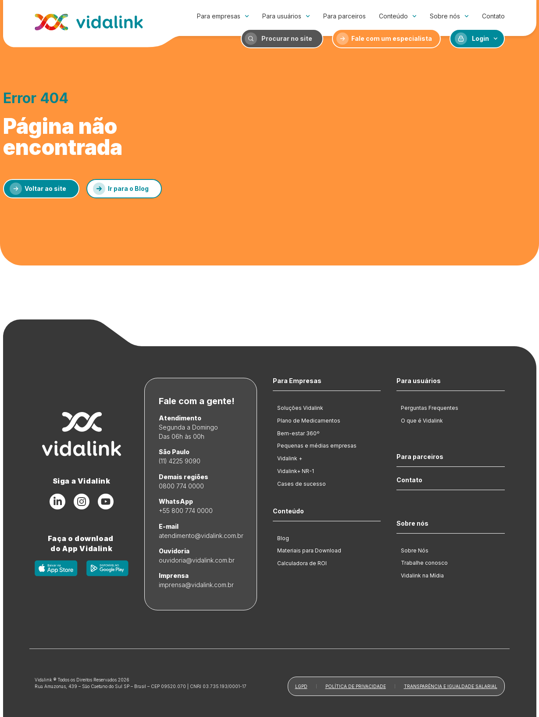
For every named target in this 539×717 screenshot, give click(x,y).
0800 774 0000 (181, 486)
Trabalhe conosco (424, 562)
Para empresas (223, 16)
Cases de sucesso (301, 483)
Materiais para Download (309, 550)
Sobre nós (449, 16)
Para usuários (286, 16)
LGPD (301, 686)
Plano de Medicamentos (308, 420)
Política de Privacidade (355, 686)
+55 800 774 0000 (186, 510)
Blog (283, 538)
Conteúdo (398, 16)
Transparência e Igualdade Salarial (450, 686)
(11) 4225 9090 (179, 461)
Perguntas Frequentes (429, 408)
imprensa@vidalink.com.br (196, 584)
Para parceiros (344, 16)
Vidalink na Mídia (422, 575)
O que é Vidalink (422, 420)
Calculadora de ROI (302, 563)
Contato (493, 16)
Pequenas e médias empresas (317, 445)
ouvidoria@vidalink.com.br (197, 560)
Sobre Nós (414, 550)
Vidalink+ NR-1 (295, 471)
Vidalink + (289, 458)
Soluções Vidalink (300, 408)
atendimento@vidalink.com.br (201, 535)
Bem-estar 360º (298, 433)
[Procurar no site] (251, 38)
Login (485, 38)
